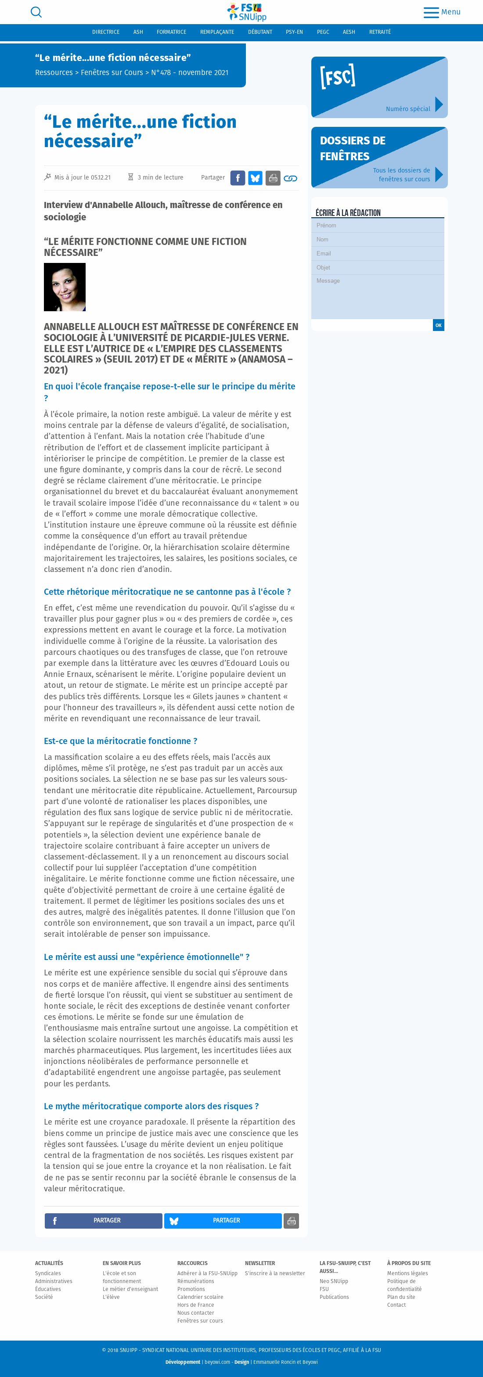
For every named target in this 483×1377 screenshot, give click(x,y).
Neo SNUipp (334, 1281)
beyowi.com (217, 1362)
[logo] (247, 12)
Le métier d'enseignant (130, 1289)
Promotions (191, 1289)
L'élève (111, 1297)
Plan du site (401, 1297)
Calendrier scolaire (200, 1297)
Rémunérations (195, 1281)
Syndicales (48, 1273)
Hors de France (195, 1305)
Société (44, 1297)
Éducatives (48, 1289)
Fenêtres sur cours (200, 1321)
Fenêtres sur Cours (112, 73)
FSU (324, 1289)
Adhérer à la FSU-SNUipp (207, 1273)
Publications (334, 1297)
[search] (36, 12)
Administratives (53, 1281)
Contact (396, 1305)
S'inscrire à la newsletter (275, 1273)
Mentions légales (407, 1273)
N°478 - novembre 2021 (189, 73)
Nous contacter (195, 1313)
